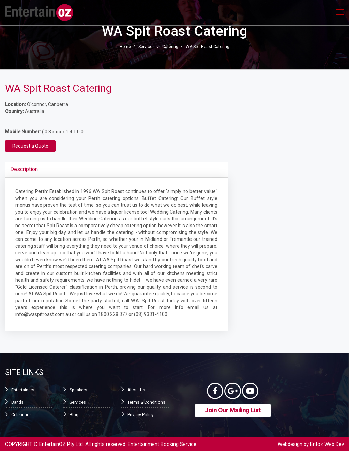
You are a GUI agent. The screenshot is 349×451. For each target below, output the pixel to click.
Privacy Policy (140, 414)
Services (146, 47)
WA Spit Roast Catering (207, 47)
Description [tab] (24, 169)
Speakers (78, 390)
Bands (17, 402)
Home (125, 47)
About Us (136, 390)
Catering (170, 47)
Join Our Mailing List (233, 410)
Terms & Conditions (145, 402)
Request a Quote (30, 146)
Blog (74, 414)
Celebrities (21, 414)
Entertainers (22, 390)
